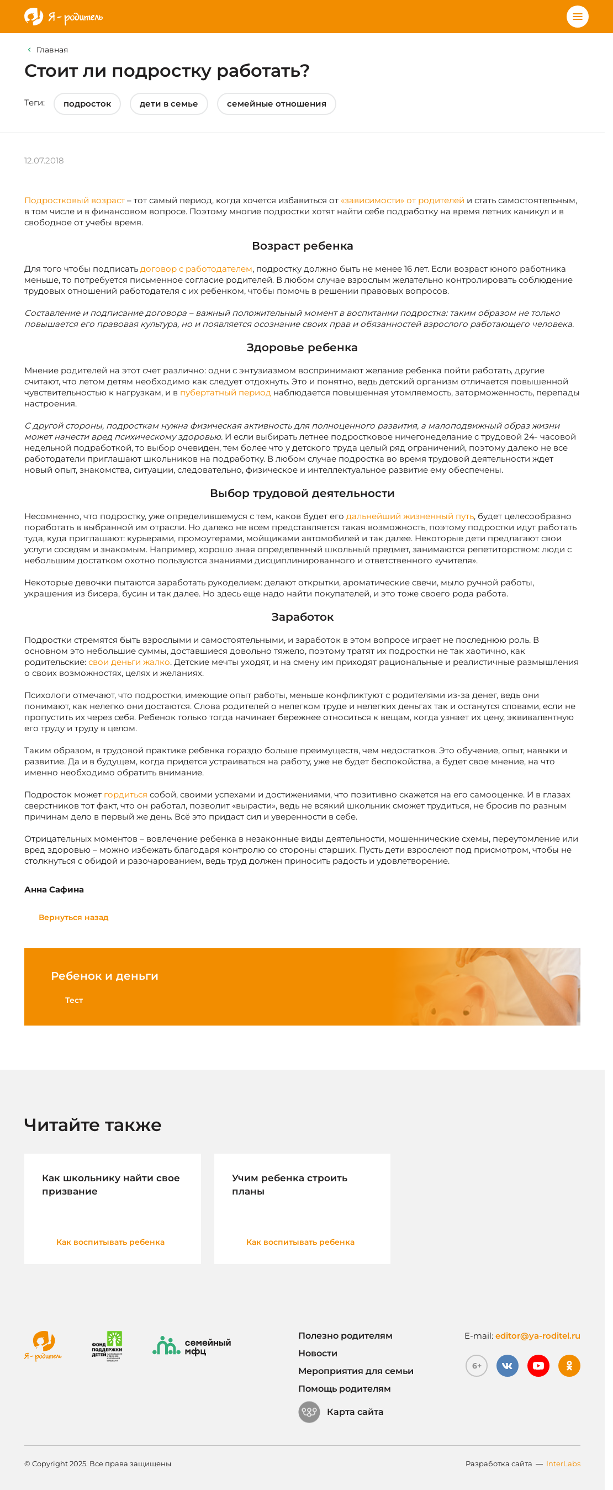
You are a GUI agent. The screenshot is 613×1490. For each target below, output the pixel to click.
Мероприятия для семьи (356, 1371)
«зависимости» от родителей (402, 200)
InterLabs (563, 1463)
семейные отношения (276, 103)
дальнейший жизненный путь (410, 516)
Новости (317, 1353)
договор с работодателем (196, 268)
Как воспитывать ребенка (110, 1242)
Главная (52, 50)
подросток (87, 103)
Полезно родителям (345, 1335)
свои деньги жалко (129, 662)
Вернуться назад (74, 917)
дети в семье (169, 103)
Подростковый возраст (74, 200)
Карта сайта (341, 1412)
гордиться (125, 794)
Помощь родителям (344, 1388)
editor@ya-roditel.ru (537, 1335)
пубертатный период (225, 392)
